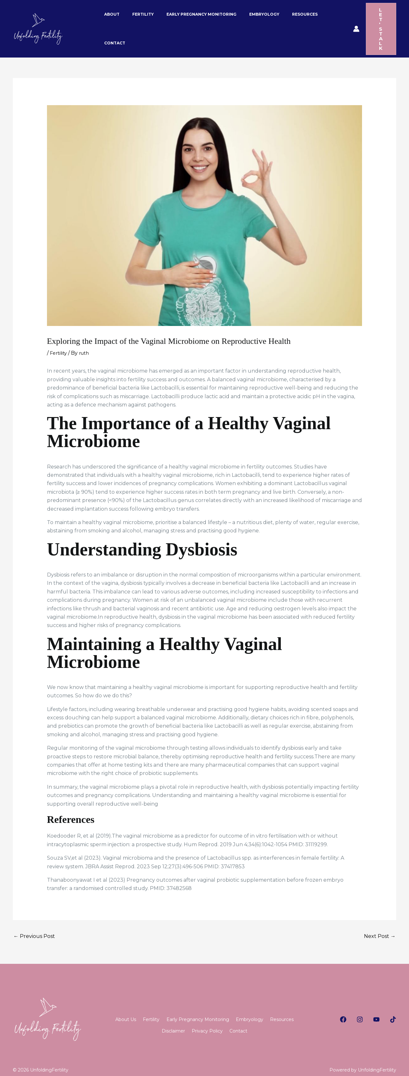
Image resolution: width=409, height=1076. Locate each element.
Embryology (274, 1007)
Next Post (380, 923)
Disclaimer (185, 1022)
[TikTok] (393, 1006)
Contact (263, 1022)
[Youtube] (376, 1006)
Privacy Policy (225, 1022)
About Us (132, 1007)
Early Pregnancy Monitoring (216, 1007)
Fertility (59, 340)
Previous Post (34, 923)
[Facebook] (343, 1006)
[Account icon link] (343, 22)
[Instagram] (360, 1006)
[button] (374, 22)
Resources (149, 1022)
